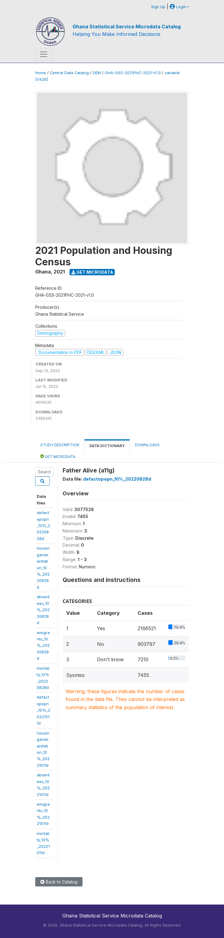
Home (40, 73)
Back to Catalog (58, 881)
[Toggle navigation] (43, 54)
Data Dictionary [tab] (107, 446)
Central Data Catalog (69, 73)
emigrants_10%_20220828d (43, 645)
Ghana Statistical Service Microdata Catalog (127, 27)
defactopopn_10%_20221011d (43, 710)
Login (178, 7)
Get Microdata (92, 272)
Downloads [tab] (147, 445)
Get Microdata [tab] (57, 456)
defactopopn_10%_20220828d (43, 525)
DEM (97, 73)
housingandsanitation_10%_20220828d (43, 567)
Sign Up (158, 7)
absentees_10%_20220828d (43, 609)
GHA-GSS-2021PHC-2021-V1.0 (133, 73)
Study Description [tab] (59, 445)
